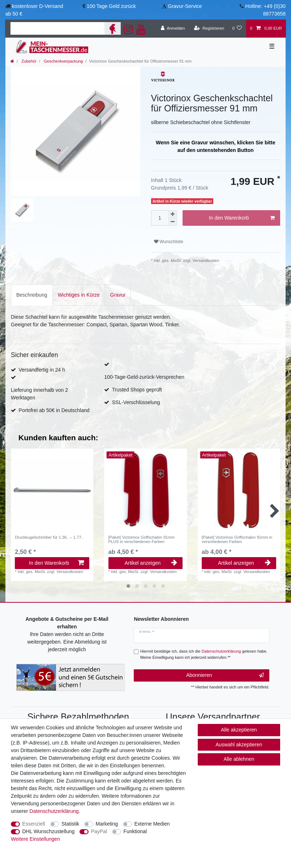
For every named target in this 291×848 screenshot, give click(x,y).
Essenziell (33, 824)
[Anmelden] (173, 29)
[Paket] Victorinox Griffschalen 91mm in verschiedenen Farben (237, 539)
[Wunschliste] (237, 29)
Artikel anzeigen (151, 563)
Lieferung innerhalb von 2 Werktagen (39, 393)
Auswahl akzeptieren (238, 744)
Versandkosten (205, 260)
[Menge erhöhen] (172, 214)
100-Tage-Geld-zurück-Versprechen (144, 377)
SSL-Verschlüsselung (136, 402)
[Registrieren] (209, 29)
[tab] (32, 295)
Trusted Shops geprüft (137, 390)
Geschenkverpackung (63, 61)
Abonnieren (225, 675)
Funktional (135, 831)
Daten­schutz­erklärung (53, 811)
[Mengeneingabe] (159, 218)
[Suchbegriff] (57, 28)
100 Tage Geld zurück (111, 6)
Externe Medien (152, 824)
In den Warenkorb (242, 218)
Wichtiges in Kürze (79, 295)
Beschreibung (31, 295)
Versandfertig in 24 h (41, 370)
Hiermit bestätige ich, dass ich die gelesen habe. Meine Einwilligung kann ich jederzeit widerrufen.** (204, 654)
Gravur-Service (185, 6)
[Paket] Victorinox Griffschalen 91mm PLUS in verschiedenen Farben (141, 539)
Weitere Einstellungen (35, 839)
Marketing (107, 824)
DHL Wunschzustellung (48, 831)
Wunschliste (168, 241)
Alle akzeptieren (239, 730)
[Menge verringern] (172, 222)
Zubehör (28, 61)
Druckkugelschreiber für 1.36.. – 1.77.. (49, 537)
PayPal (99, 831)
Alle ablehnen (238, 759)
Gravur (118, 295)
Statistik (70, 824)
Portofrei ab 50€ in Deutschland (53, 410)
